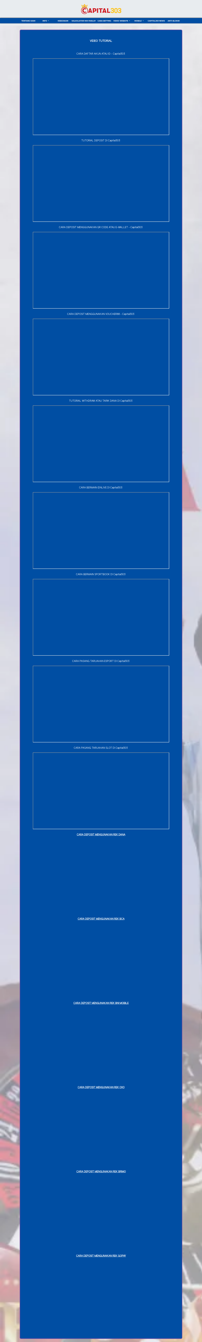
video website (121, 21)
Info (45, 21)
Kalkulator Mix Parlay (84, 21)
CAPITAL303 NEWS (156, 21)
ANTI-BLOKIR (174, 21)
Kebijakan (63, 21)
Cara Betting (104, 21)
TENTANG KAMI (28, 21)
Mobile (138, 21)
